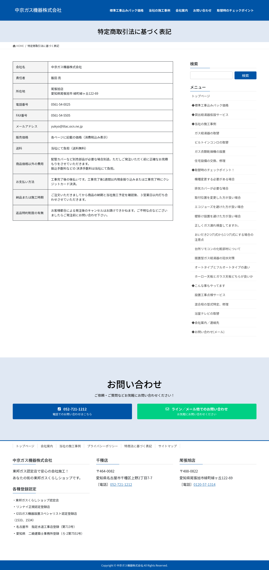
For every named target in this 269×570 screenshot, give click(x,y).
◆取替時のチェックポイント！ (213, 170)
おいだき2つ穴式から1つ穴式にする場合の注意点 (224, 237)
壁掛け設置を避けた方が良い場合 (218, 216)
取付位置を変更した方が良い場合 (218, 197)
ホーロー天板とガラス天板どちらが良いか (224, 276)
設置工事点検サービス (210, 295)
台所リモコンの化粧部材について (218, 249)
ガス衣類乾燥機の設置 (210, 151)
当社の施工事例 (70, 446)
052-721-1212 (121, 484)
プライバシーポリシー (102, 446)
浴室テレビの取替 (207, 313)
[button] (72, 411)
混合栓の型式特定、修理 (212, 304)
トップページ (201, 96)
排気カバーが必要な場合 (212, 188)
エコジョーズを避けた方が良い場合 (219, 206)
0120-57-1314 (205, 484)
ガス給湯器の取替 (207, 133)
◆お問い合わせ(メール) (208, 332)
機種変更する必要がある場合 (215, 179)
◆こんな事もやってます (208, 285)
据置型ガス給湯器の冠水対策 (215, 258)
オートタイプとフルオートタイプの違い (222, 267)
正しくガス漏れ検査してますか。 (218, 225)
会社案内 (47, 446)
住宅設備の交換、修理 (210, 160)
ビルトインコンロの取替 (212, 142)
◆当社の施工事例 (204, 124)
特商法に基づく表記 (138, 446)
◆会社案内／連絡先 (205, 322)
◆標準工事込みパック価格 (210, 105)
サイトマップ (167, 446)
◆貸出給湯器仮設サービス (210, 114)
